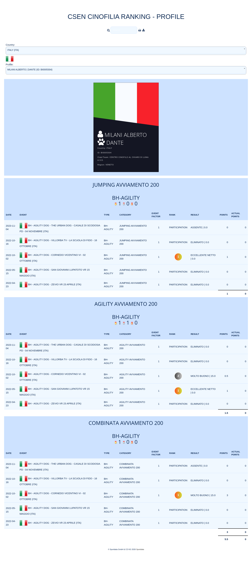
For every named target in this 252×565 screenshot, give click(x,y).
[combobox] (126, 51)
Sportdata (140, 559)
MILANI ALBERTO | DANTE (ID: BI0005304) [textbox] (29, 69)
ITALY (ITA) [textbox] (13, 50)
